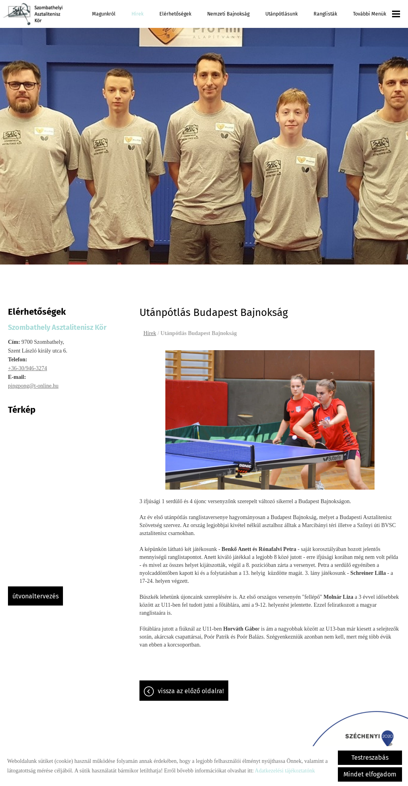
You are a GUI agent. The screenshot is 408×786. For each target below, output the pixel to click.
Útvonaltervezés (35, 596)
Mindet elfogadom (369, 774)
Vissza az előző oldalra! (191, 691)
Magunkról (104, 14)
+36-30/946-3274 (27, 368)
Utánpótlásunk (281, 14)
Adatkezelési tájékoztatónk (285, 771)
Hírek (137, 14)
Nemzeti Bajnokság (228, 14)
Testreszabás (369, 757)
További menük (376, 14)
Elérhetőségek (175, 14)
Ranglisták (325, 14)
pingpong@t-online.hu (33, 386)
